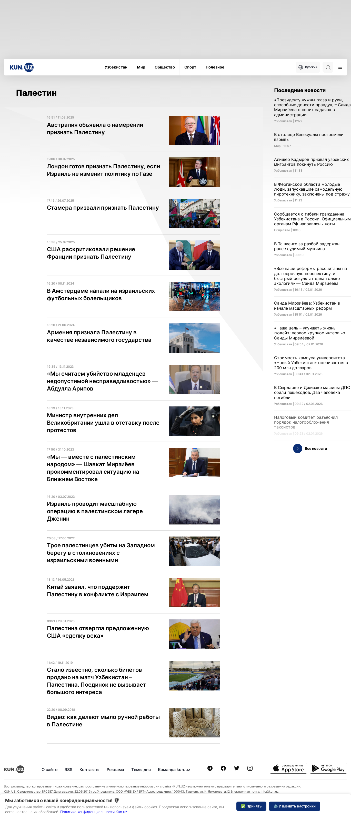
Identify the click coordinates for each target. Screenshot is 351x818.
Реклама (115, 769)
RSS (68, 769)
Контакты (89, 769)
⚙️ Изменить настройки (295, 806)
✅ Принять (251, 806)
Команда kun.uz (174, 769)
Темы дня (141, 769)
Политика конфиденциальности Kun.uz (93, 812)
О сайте (49, 769)
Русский (308, 67)
